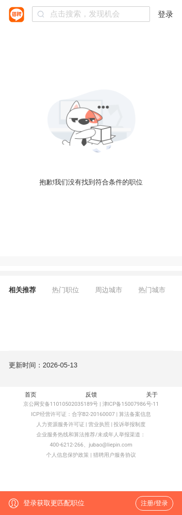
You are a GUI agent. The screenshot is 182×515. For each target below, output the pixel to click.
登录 (165, 14)
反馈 (91, 394)
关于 (152, 394)
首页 (30, 394)
